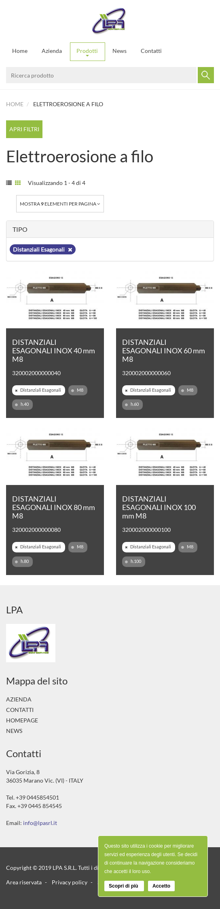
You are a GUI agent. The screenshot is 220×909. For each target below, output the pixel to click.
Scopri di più (124, 886)
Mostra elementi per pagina (60, 204)
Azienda (52, 50)
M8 (77, 390)
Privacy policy (69, 882)
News (119, 50)
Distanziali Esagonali (42, 249)
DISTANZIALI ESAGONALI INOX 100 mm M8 (159, 507)
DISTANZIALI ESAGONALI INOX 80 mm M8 (53, 507)
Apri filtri (24, 129)
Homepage (22, 720)
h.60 (132, 404)
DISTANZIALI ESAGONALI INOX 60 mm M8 (163, 350)
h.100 (133, 561)
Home (20, 50)
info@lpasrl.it (40, 822)
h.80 (22, 561)
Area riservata (24, 882)
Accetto (161, 886)
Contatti (151, 50)
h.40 (22, 404)
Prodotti (87, 52)
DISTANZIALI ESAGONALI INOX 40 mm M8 (53, 350)
